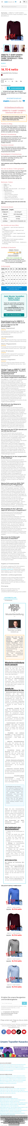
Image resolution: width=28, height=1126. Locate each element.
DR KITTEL (16, 1101)
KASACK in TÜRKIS (4, 1081)
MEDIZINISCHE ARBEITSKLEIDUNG (8, 1108)
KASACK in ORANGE (15, 1077)
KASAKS (15, 1066)
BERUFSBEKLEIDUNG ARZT (21, 1107)
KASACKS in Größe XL (19, 1090)
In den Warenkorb (15, 88)
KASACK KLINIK (8, 1066)
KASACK (13, 1064)
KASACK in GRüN (7, 1078)
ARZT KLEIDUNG (14, 1105)
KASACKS (18, 1064)
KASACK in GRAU (12, 1075)
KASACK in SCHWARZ (5, 1077)
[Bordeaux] (2, 75)
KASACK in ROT (21, 1075)
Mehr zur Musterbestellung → (14, 315)
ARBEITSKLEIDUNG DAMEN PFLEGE (8, 1102)
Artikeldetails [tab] (8, 600)
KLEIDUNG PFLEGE (8, 1101)
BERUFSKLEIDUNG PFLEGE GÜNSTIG (15, 1113)
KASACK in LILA (13, 1081)
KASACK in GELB (16, 1078)
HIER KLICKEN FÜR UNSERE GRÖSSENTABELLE (14, 288)
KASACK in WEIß (4, 1075)
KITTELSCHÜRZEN (8, 1070)
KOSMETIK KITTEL (4, 1111)
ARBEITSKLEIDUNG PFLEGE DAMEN (8, 1104)
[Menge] (3, 88)
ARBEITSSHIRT (21, 1104)
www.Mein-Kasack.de (7, 569)
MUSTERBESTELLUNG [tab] (10, 597)
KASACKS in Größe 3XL (16, 1091)
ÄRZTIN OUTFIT (13, 1110)
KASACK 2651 (8, 1069)
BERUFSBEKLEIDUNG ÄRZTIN (7, 1107)
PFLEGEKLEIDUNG (22, 1110)
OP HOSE (12, 1111)
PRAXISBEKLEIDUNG (23, 1102)
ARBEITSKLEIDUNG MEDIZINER (7, 1114)
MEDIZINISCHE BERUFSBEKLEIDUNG (8, 1098)
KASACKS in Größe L (9, 1090)
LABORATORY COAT (4, 1105)
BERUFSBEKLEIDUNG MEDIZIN (7, 1100)
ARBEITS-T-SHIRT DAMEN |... (14, 907)
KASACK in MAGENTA (11, 1083)
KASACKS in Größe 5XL (10, 1093)
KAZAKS (18, 1069)
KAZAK (13, 1069)
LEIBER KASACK (18, 1067)
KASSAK (19, 1066)
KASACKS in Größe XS (5, 1088)
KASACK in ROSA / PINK (9, 1080)
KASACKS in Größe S (15, 1088)
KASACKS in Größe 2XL (5, 1091)
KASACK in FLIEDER (20, 1080)
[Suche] (14, 6)
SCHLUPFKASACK (9, 1067)
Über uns (2, 1064)
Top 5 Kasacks (7, 1064)
